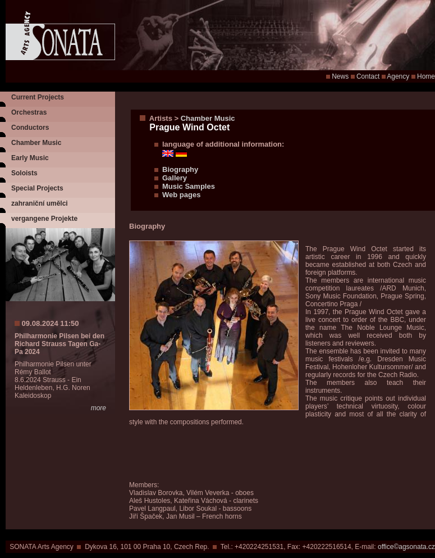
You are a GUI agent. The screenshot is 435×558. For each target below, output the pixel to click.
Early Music (30, 158)
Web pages (181, 194)
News (340, 76)
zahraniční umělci (39, 203)
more (98, 408)
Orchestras (29, 112)
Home (426, 76)
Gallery (174, 178)
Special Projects (37, 188)
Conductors (30, 127)
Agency (398, 76)
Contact (367, 76)
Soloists (24, 173)
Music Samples (188, 186)
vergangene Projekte (44, 219)
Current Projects (37, 97)
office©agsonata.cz (406, 547)
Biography (180, 169)
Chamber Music (36, 143)
